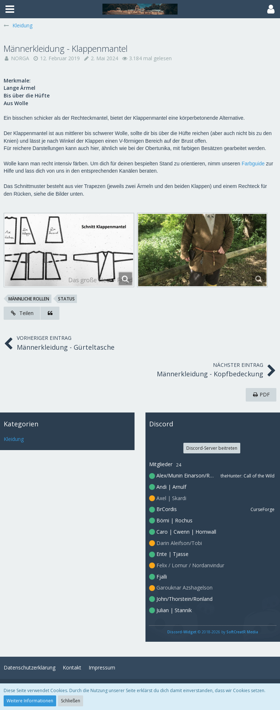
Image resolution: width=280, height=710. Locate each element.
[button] (10, 9)
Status (66, 299)
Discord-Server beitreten (211, 448)
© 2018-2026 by (212, 631)
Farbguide (253, 163)
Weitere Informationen (30, 701)
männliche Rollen (28, 299)
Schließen (70, 701)
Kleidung (14, 438)
